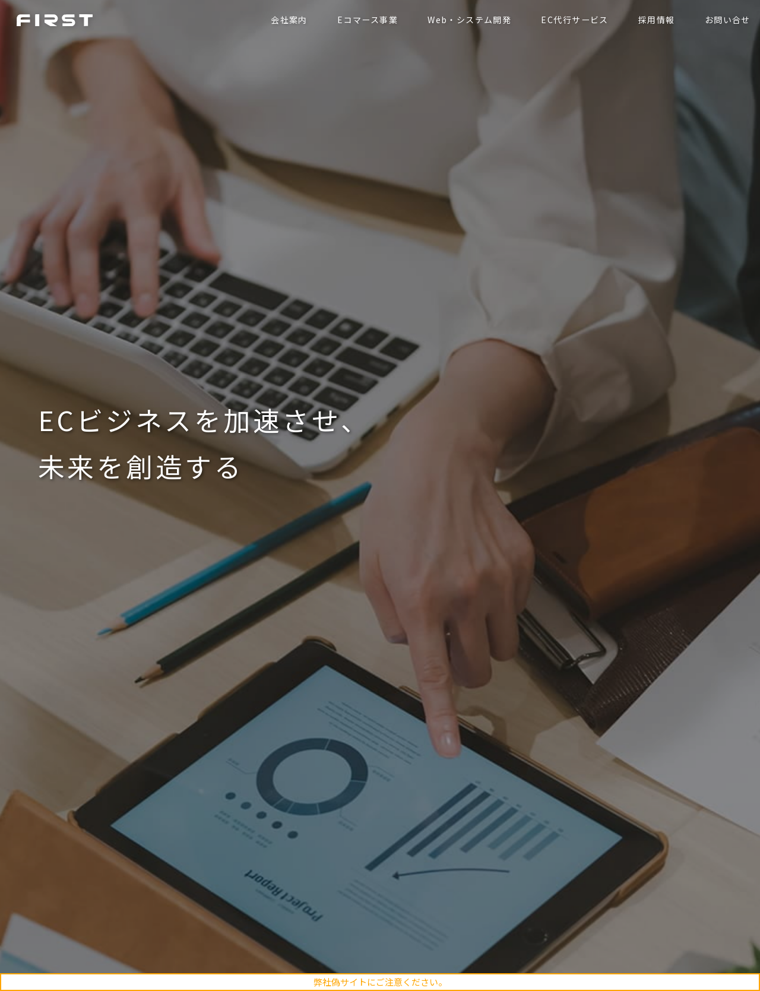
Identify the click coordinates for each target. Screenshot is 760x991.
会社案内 (286, 19)
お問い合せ (725, 19)
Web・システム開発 (467, 19)
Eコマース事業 (365, 19)
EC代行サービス (572, 19)
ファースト (57, 19)
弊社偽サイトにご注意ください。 (380, 982)
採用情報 (654, 19)
